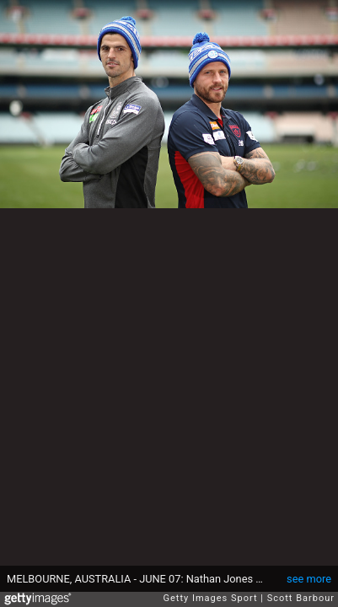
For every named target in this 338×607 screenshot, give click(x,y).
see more (309, 578)
